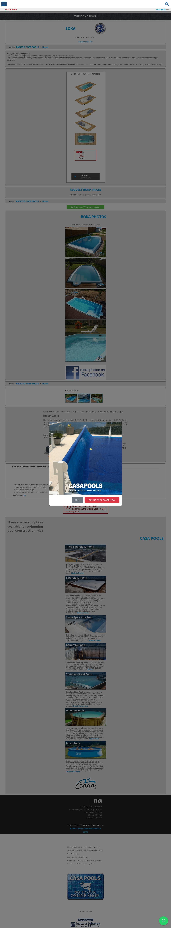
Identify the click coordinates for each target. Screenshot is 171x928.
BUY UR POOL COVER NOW (102, 500)
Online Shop (11, 9)
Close (77, 500)
